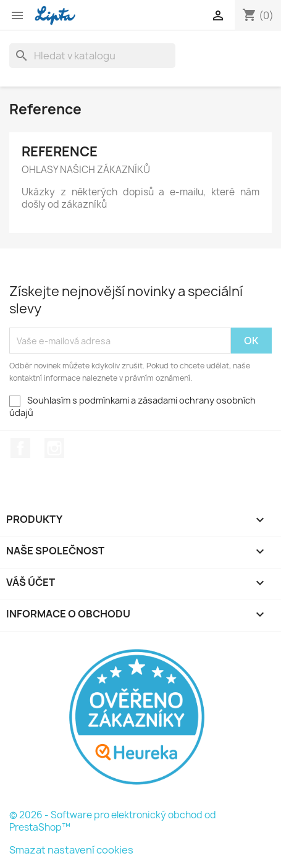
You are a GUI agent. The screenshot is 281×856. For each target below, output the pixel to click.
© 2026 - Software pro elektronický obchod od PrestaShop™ (112, 821)
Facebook (20, 448)
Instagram (54, 448)
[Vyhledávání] (92, 55)
